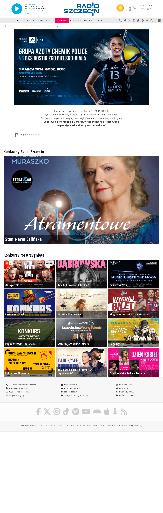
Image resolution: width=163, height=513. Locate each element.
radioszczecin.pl (69, 384)
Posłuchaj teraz (124, 384)
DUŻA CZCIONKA (125, 392)
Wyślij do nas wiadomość (147, 21)
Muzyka (50, 20)
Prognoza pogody (15, 395)
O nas (99, 20)
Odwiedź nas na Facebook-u (125, 21)
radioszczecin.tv (69, 392)
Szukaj (152, 21)
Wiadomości (23, 20)
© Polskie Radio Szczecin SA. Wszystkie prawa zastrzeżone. (45, 426)
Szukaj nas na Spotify (143, 21)
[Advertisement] (42, 453)
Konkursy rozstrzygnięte (53, 26)
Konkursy (62, 20)
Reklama (88, 20)
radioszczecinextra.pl (71, 388)
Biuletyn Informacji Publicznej (74, 395)
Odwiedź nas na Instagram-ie (134, 21)
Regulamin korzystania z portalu (84, 426)
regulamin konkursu (28, 135)
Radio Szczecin (11, 26)
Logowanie (122, 388)
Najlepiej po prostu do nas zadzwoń (120, 21)
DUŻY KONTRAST (125, 395)
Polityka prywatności (107, 426)
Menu (159, 21)
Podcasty (38, 20)
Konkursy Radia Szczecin (31, 26)
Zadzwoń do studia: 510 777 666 (21, 384)
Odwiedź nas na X (129, 21)
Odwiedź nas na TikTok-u (138, 21)
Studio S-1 (75, 20)
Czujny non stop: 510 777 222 (20, 388)
